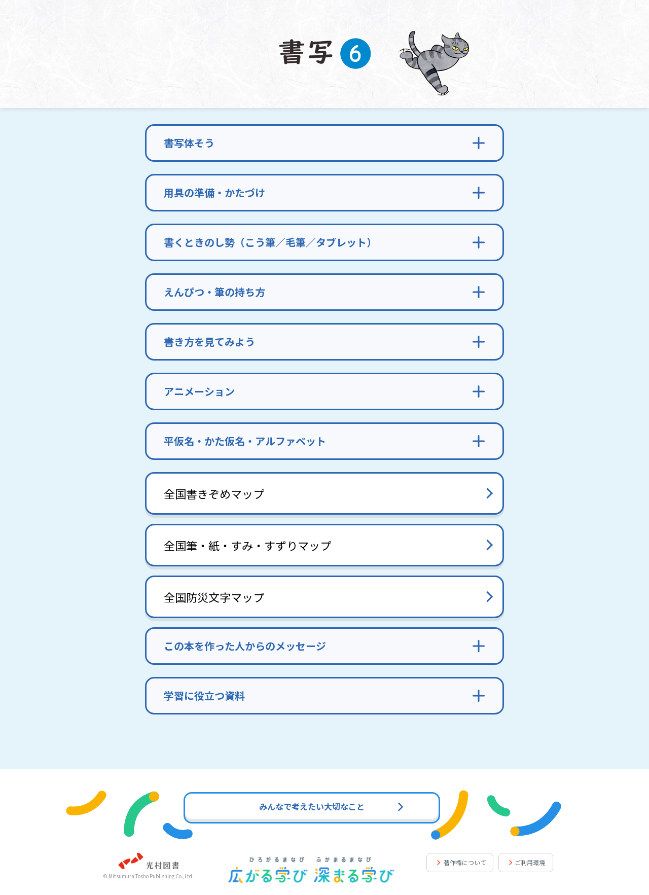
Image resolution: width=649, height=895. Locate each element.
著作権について (465, 862)
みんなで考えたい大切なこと (331, 806)
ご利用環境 (530, 862)
